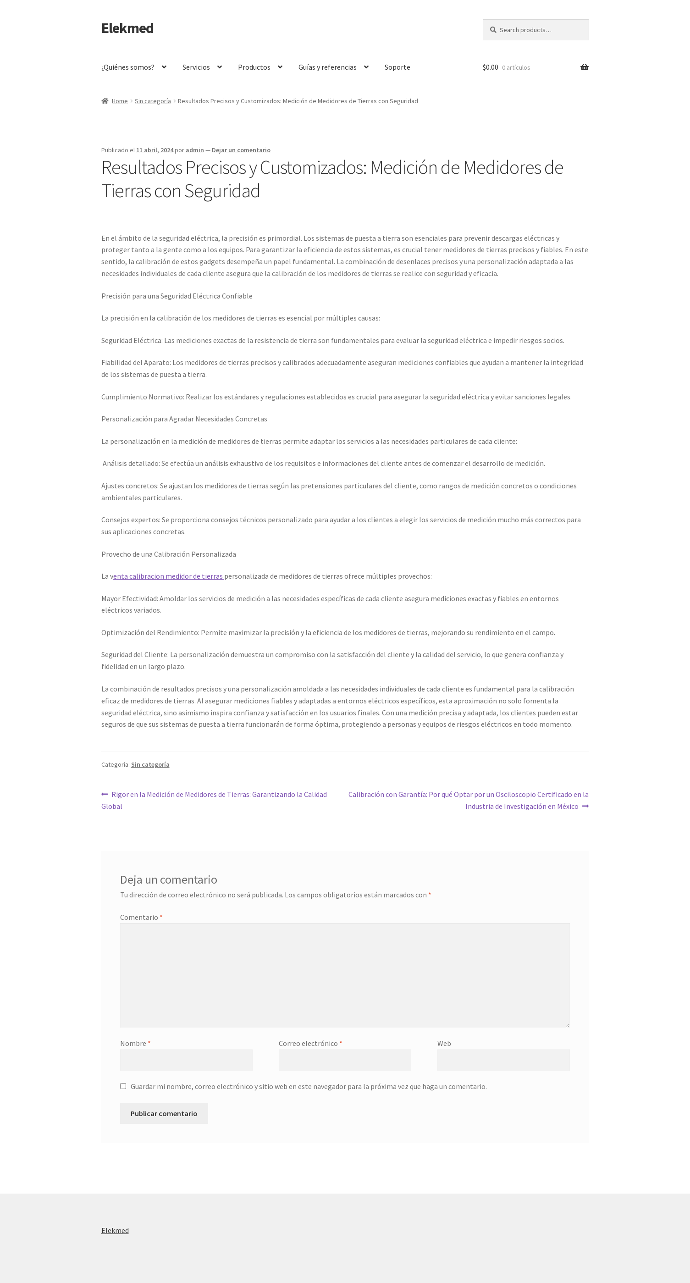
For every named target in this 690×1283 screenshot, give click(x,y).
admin (195, 150)
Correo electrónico (310, 1043)
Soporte (397, 67)
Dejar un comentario (241, 150)
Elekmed (127, 28)
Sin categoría (153, 101)
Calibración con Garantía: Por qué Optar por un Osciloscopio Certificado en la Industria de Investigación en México (468, 800)
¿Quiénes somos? (128, 67)
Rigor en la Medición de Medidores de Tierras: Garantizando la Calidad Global (214, 800)
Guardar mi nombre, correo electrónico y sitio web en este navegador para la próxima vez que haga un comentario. (309, 1086)
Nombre (135, 1043)
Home (120, 101)
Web (444, 1043)
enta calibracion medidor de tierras (168, 576)
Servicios (196, 67)
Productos (254, 67)
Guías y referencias (327, 67)
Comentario (141, 917)
